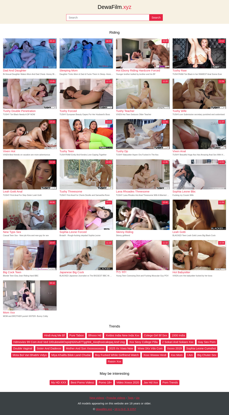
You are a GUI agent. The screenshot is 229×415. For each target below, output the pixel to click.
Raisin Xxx (114, 361)
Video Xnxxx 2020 (127, 382)
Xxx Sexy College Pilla (143, 342)
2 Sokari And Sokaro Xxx (178, 342)
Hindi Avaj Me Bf (54, 335)
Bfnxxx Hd (94, 335)
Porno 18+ (105, 382)
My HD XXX (58, 382)
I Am (190, 355)
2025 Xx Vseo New (121, 348)
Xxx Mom (177, 355)
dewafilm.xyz (104, 409)
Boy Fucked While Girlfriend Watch (117, 355)
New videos (97, 397)
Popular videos (116, 397)
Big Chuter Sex (206, 355)
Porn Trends (170, 382)
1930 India (178, 335)
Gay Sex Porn (207, 342)
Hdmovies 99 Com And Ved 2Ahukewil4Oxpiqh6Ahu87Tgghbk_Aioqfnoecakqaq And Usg (69, 342)
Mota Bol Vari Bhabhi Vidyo (30, 355)
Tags (131, 397)
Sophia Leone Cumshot (201, 348)
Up (137, 397)
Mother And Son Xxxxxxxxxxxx (85, 348)
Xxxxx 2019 (174, 348)
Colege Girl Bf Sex (155, 335)
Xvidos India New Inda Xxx (122, 335)
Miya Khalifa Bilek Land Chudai (71, 355)
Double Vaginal (22, 348)
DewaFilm (114, 7)
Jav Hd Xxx (151, 382)
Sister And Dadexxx (49, 348)
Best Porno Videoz (82, 382)
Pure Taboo (76, 335)
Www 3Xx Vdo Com (150, 348)
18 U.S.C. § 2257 (125, 409)
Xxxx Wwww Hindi (154, 355)
